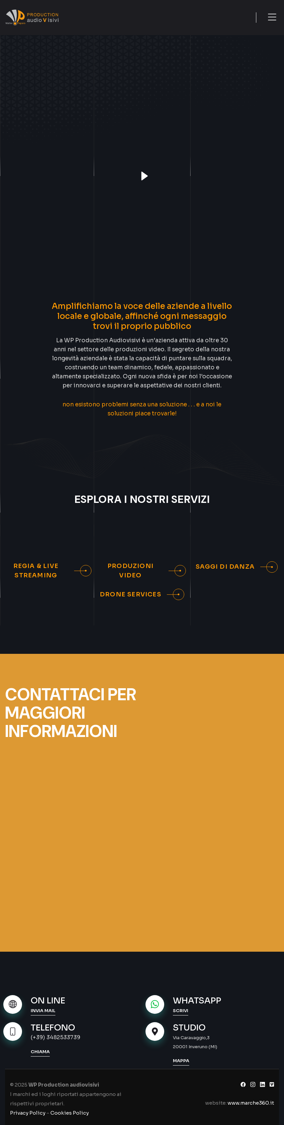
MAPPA (181, 1061)
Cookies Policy (69, 1113)
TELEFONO (53, 1027)
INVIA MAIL (43, 1010)
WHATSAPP (197, 1000)
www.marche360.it (251, 1103)
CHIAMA (40, 1052)
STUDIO (189, 1027)
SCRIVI (180, 1010)
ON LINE (48, 1000)
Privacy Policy (27, 1113)
